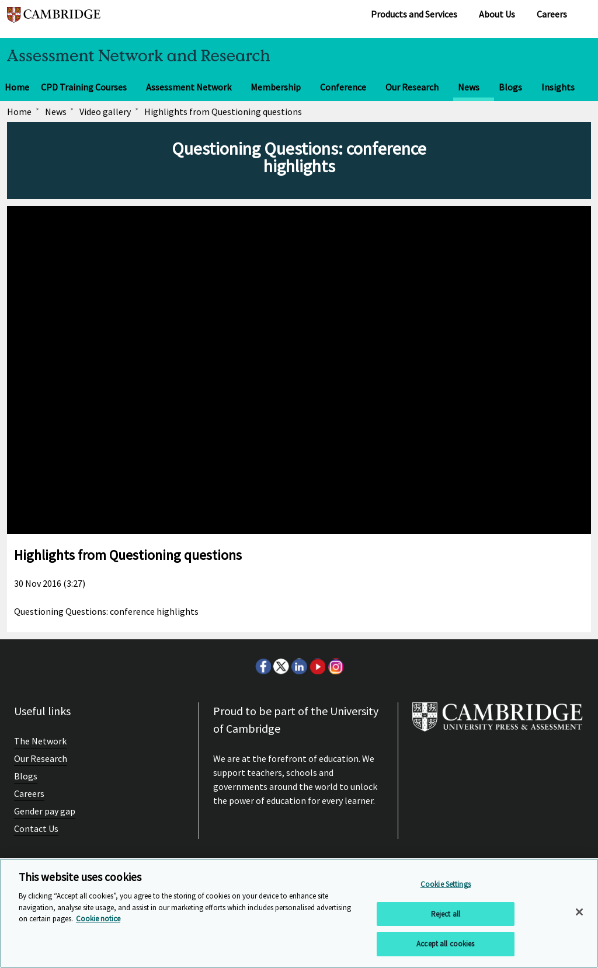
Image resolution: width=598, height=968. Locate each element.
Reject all (445, 914)
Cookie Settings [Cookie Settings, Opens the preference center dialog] (445, 884)
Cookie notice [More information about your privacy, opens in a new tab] (98, 919)
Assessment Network (188, 87)
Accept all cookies (445, 944)
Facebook (263, 666)
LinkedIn (299, 666)
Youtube (317, 666)
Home (17, 87)
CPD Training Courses (84, 87)
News (468, 87)
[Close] (579, 912)
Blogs (510, 87)
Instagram (335, 666)
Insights (558, 87)
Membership (276, 87)
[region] (299, 913)
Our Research (412, 87)
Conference (343, 87)
